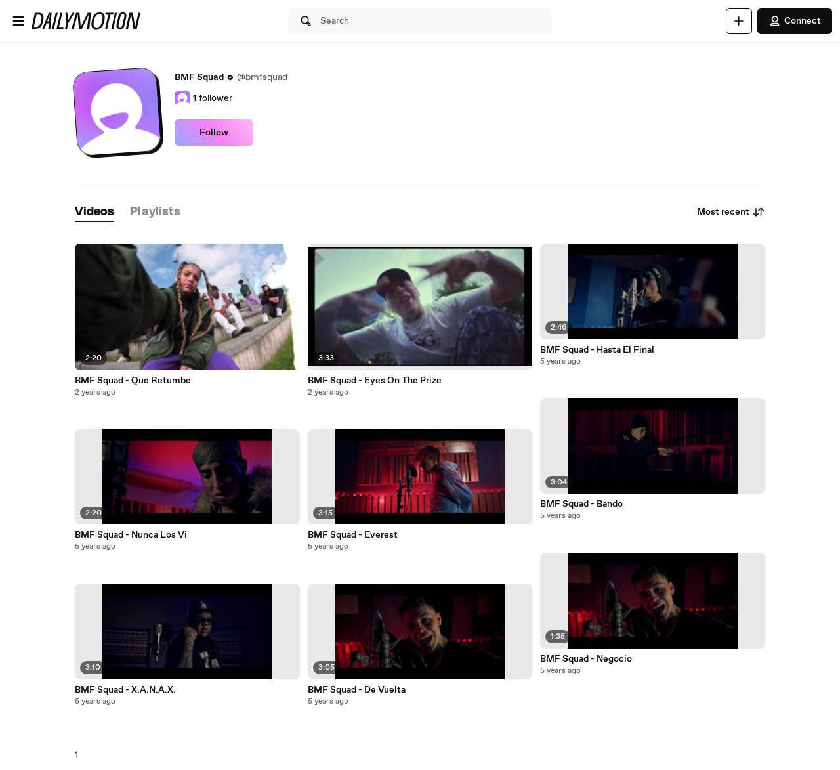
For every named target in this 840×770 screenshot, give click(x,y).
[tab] (94, 212)
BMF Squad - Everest (353, 535)
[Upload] (739, 21)
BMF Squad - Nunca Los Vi (131, 535)
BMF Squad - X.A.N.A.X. (125, 690)
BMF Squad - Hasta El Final (597, 350)
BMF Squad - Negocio (586, 659)
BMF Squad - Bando (581, 504)
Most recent (731, 212)
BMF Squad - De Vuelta (357, 690)
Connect (794, 21)
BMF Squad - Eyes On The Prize (375, 380)
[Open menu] (18, 21)
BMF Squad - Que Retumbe (133, 380)
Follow (214, 133)
